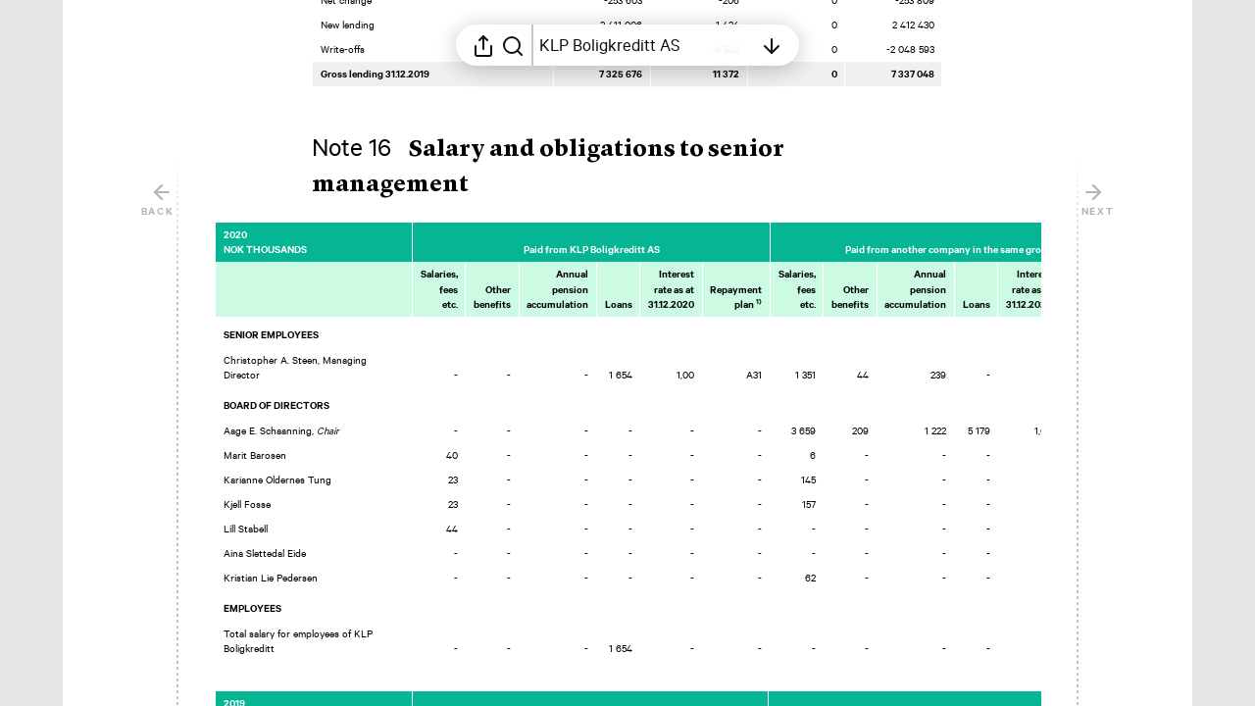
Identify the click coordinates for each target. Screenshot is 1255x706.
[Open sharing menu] (483, 45)
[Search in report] (513, 45)
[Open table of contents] (646, 45)
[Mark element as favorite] (1060, 234)
